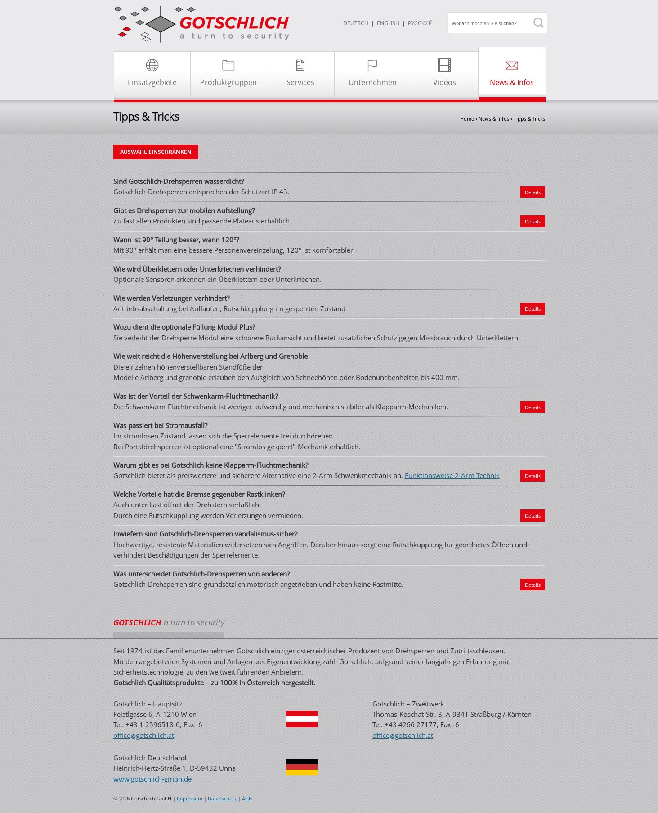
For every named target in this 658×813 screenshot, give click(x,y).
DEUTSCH (355, 23)
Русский (420, 23)
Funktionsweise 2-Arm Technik (452, 475)
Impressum (189, 798)
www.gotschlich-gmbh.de (152, 778)
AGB (247, 798)
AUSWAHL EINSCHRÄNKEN (156, 152)
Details (533, 192)
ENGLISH (388, 23)
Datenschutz (222, 798)
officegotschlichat (143, 735)
